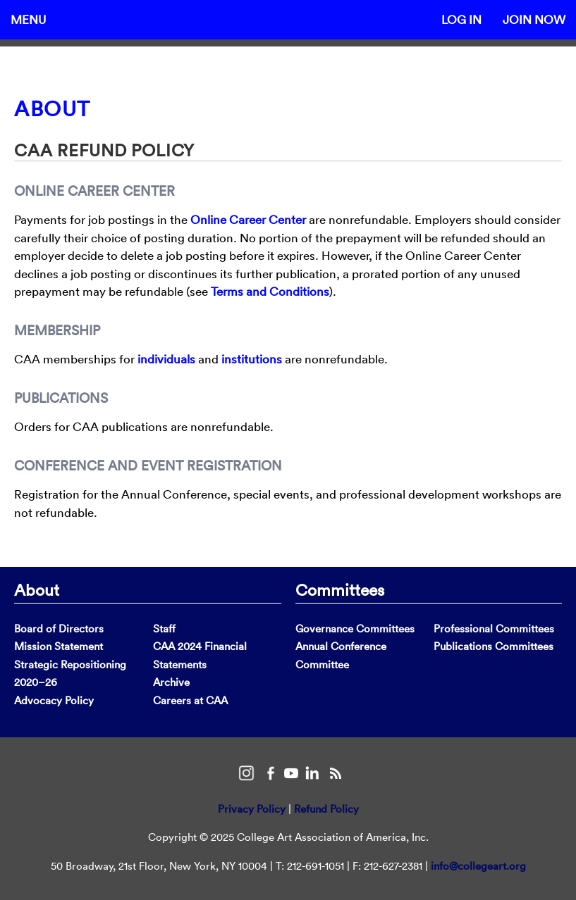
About (52, 109)
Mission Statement (58, 646)
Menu (28, 19)
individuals (166, 358)
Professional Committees (494, 628)
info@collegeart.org (478, 866)
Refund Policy (326, 808)
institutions (251, 358)
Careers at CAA (190, 700)
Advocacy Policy (54, 700)
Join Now (534, 19)
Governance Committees (355, 628)
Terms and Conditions (270, 291)
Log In (461, 19)
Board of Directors (59, 628)
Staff (164, 628)
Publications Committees (493, 646)
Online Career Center (248, 219)
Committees (339, 589)
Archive (171, 682)
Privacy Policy (252, 808)
